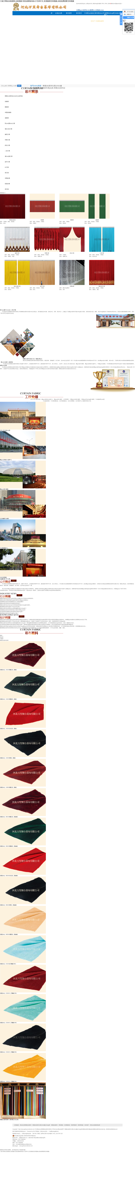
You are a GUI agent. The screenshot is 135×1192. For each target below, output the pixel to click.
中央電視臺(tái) (4, 548)
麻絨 (1, 635)
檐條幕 (7, 107)
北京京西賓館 (3, 577)
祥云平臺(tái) (36, 1131)
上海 (56, 1133)
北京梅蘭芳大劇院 (4, 518)
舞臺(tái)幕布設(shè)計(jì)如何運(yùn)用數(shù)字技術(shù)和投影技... (17, 598)
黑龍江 (39, 1133)
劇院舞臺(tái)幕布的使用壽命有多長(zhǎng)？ (11, 627)
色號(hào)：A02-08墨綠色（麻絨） (8, 699)
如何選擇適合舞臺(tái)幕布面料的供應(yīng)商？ (11, 611)
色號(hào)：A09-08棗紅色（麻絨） (8, 787)
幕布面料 (69, 13)
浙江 (36, 1133)
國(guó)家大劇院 (4, 489)
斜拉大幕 (7, 145)
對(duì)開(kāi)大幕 (10, 123)
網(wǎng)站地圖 (97, 3)
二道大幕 (7, 151)
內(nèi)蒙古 (50, 1133)
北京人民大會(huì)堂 (5, 430)
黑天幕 (7, 172)
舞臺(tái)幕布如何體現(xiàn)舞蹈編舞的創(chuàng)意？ (13, 608)
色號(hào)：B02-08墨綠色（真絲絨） (9, 846)
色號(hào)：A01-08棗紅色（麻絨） (8, 669)
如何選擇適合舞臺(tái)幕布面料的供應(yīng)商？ (12, 624)
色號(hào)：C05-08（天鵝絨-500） (8, 1081)
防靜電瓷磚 (74, 1125)
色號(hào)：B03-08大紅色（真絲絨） (9, 875)
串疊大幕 (7, 140)
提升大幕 (7, 161)
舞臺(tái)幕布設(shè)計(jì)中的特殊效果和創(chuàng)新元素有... (15, 605)
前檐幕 (7, 101)
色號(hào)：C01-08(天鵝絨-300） (8, 963)
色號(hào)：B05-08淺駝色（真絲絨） (9, 934)
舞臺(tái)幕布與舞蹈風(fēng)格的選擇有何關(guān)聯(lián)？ (14, 619)
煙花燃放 (61, 1125)
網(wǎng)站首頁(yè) (51, 13)
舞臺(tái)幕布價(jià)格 (87, 1129)
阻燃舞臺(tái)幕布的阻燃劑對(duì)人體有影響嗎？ (12, 601)
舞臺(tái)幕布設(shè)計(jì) (99, 1129)
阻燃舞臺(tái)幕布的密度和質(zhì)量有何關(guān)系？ (13, 610)
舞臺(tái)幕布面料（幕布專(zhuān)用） (9, 1119)
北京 (61, 1133)
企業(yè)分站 (89, 3)
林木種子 (87, 1125)
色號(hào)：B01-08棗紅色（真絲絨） (9, 816)
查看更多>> (3, 192)
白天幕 (7, 167)
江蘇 (33, 1133)
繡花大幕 (7, 134)
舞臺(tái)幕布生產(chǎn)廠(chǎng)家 (41, 1125)
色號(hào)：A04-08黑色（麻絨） (8, 758)
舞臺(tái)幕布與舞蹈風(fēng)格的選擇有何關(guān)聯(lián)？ (14, 600)
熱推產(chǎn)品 (16, 1133)
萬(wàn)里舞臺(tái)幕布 (25, 1125)
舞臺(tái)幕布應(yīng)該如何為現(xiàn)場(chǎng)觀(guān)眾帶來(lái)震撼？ (18, 626)
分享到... (125, 20)
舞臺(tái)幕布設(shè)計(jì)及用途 (14, 96)
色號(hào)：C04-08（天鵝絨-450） (8, 1052)
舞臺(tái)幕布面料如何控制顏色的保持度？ (10, 603)
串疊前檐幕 (8, 112)
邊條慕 (97, 220)
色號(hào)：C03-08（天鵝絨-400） (8, 1022)
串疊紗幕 (7, 178)
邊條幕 (7, 118)
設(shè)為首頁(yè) (80, 3)
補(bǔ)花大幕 (8, 129)
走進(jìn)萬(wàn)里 (58, 13)
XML (106, 3)
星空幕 (7, 189)
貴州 (46, 1133)
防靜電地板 (80, 1125)
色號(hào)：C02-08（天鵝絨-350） (8, 993)
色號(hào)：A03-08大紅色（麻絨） (8, 728)
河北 (54, 1133)
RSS (103, 3)
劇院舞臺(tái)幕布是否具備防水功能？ (9, 613)
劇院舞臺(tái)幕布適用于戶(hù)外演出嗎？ (10, 606)
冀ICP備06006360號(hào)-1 (19, 1131)
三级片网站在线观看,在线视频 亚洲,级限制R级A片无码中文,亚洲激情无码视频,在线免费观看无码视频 (37, 1)
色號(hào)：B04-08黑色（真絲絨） (8, 905)
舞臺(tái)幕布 (12, 220)
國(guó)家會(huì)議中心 (6, 459)
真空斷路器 (67, 1125)
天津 (59, 1133)
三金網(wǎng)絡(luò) (54, 1131)
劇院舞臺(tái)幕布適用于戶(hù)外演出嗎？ (10, 621)
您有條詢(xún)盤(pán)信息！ (115, 3)
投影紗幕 (7, 183)
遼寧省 (42, 1133)
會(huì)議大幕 (8, 156)
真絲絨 (1, 637)
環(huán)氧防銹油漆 (95, 1125)
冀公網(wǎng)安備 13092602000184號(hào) (24, 1135)
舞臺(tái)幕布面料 (4, 640)
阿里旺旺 (127, 14)
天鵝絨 (1, 638)
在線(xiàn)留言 (130, 19)
